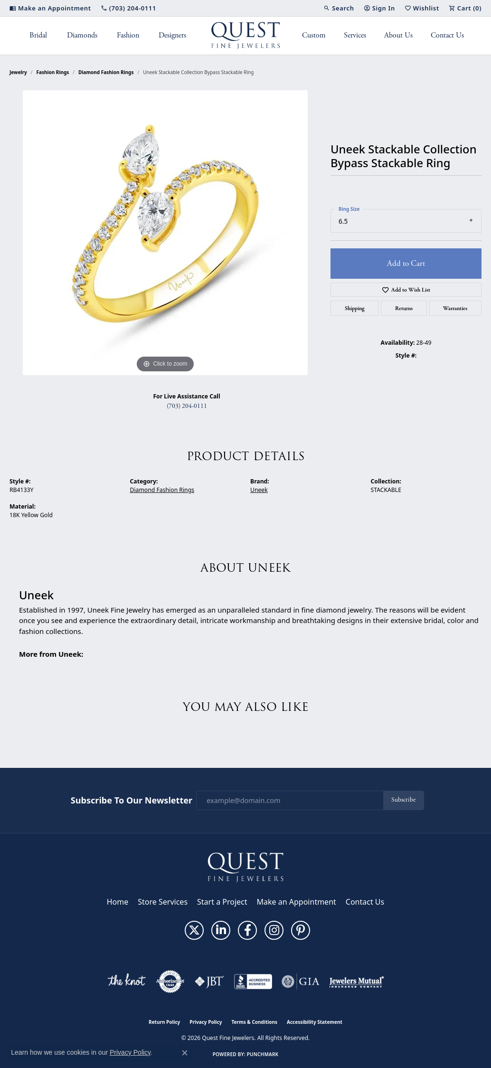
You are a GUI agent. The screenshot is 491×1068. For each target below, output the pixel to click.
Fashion (128, 35)
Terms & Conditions (254, 1022)
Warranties (455, 308)
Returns (404, 308)
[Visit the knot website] (126, 981)
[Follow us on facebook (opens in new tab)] (247, 930)
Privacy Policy (205, 1022)
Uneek (259, 490)
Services (355, 35)
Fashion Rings (53, 72)
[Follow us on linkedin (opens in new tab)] (220, 930)
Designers (172, 35)
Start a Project (222, 902)
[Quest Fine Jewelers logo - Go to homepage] (245, 36)
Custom (314, 35)
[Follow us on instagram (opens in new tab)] (273, 930)
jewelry (18, 72)
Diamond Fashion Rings (105, 72)
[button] (338, 8)
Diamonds (82, 35)
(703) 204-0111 (187, 406)
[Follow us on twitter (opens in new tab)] (194, 930)
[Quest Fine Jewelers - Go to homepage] (245, 867)
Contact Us (447, 35)
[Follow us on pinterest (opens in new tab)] (300, 930)
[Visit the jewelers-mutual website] (356, 981)
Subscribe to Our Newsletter (131, 800)
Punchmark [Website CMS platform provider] (263, 1054)
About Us (398, 35)
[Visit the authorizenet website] (170, 981)
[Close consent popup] (185, 1053)
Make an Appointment (296, 902)
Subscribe (403, 800)
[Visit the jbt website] (209, 981)
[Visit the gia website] (301, 981)
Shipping (355, 308)
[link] (50, 8)
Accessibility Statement (314, 1022)
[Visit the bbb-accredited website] (253, 981)
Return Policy (164, 1022)
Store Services (163, 902)
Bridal (38, 35)
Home (118, 902)
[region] (165, 232)
